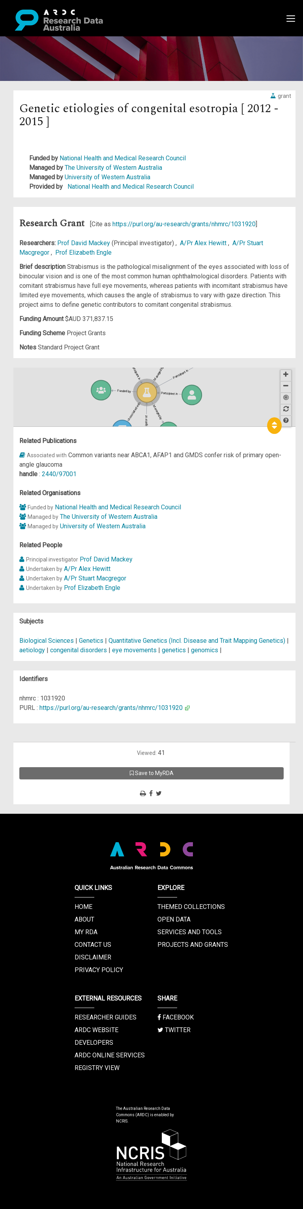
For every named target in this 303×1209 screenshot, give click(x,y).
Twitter (174, 1030)
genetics (174, 650)
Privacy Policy (99, 970)
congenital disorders (78, 650)
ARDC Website (96, 1030)
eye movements (134, 650)
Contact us (93, 944)
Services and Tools (189, 932)
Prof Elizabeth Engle (83, 252)
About (84, 919)
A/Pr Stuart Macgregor (95, 578)
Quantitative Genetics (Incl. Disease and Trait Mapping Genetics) (197, 640)
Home (83, 907)
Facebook (175, 1017)
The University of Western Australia (113, 167)
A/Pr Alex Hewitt (204, 243)
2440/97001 (59, 474)
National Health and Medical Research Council (123, 158)
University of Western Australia (107, 177)
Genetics (92, 640)
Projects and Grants (192, 944)
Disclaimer (93, 957)
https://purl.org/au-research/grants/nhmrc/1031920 (184, 224)
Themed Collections (191, 907)
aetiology (32, 650)
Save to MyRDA (152, 773)
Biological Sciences (47, 640)
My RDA (86, 932)
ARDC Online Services (110, 1055)
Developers (94, 1042)
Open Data (174, 919)
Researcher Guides (106, 1017)
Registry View (97, 1068)
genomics (204, 650)
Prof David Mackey (84, 243)
